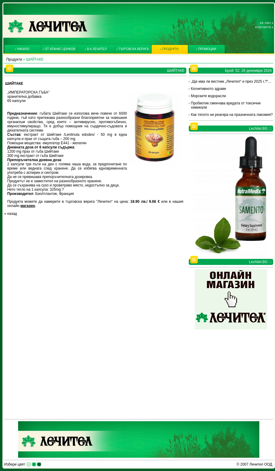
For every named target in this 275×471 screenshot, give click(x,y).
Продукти (14, 59)
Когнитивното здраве (208, 89)
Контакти (263, 27)
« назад (10, 214)
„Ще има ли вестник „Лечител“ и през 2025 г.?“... (231, 81)
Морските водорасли (208, 96)
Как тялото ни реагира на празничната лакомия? (232, 115)
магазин (28, 206)
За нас (265, 22)
